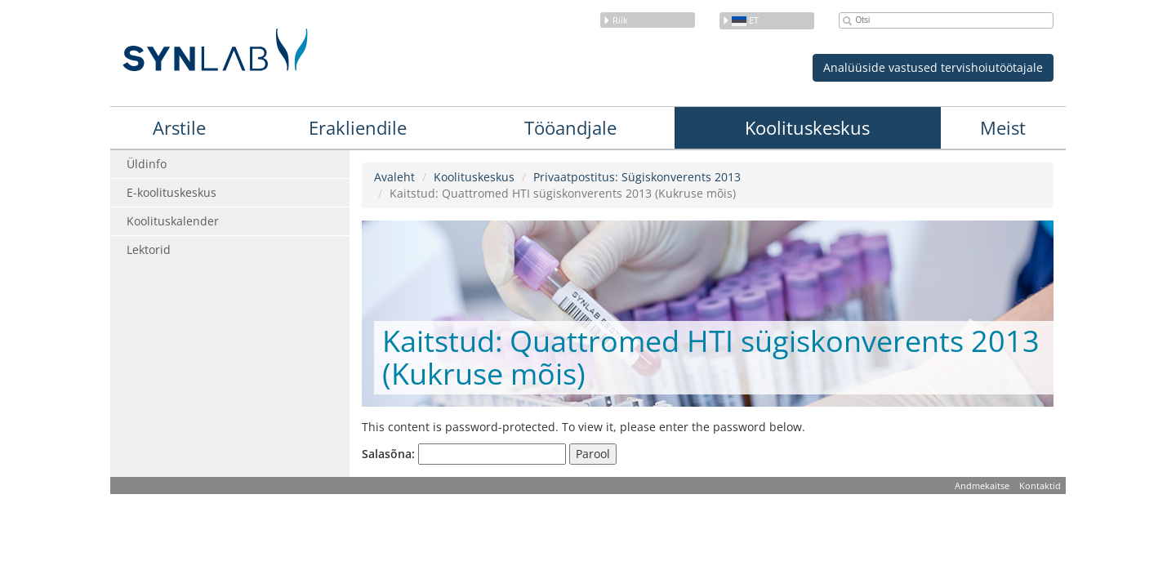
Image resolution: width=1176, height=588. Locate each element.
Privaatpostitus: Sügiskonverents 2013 (637, 177)
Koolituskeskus (807, 127)
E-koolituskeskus (171, 192)
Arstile (179, 127)
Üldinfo (147, 164)
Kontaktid (1040, 485)
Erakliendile (358, 127)
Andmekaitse (982, 485)
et (740, 20)
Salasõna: (464, 454)
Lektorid (149, 249)
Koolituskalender (173, 221)
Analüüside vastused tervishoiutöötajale (933, 67)
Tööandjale (570, 127)
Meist (1003, 127)
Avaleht (394, 177)
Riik (615, 20)
